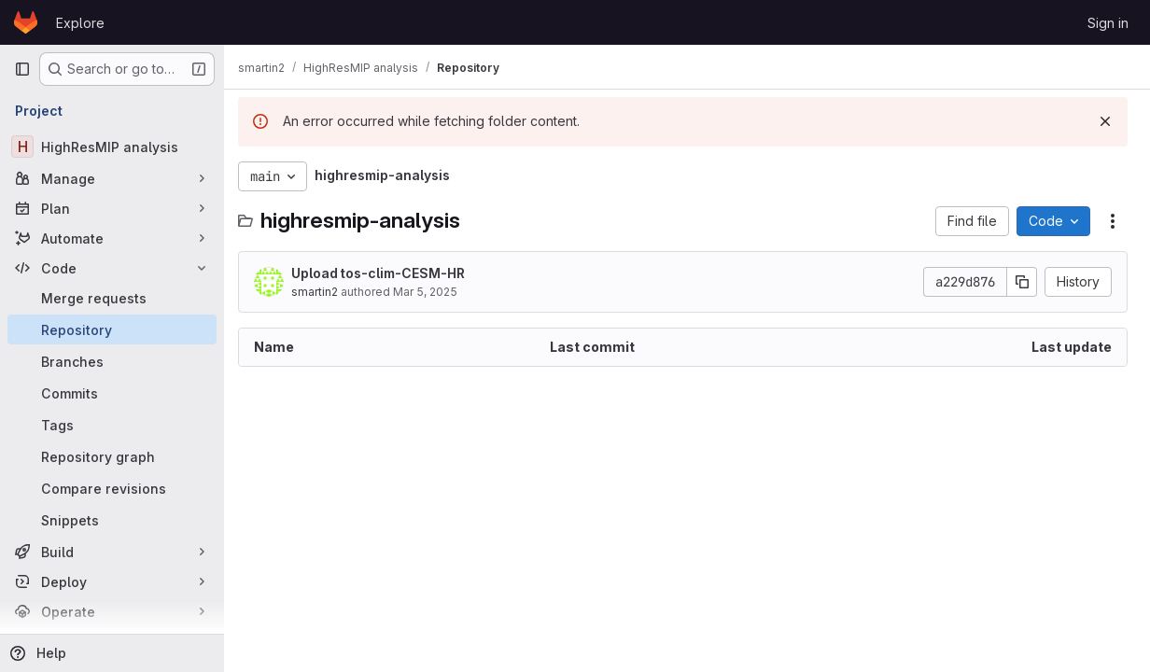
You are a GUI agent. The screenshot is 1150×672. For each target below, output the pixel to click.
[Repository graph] (112, 456)
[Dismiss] (1105, 121)
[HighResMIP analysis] (112, 146)
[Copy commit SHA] (1022, 282)
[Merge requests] (112, 298)
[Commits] (112, 393)
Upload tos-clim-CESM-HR (386, 273)
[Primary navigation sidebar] (22, 69)
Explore (80, 23)
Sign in (1108, 23)
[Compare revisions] (112, 488)
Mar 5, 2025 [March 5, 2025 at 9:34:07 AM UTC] (433, 292)
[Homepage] (25, 22)
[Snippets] (112, 520)
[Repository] (112, 329)
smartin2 (323, 292)
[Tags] (112, 425)
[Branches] (112, 361)
